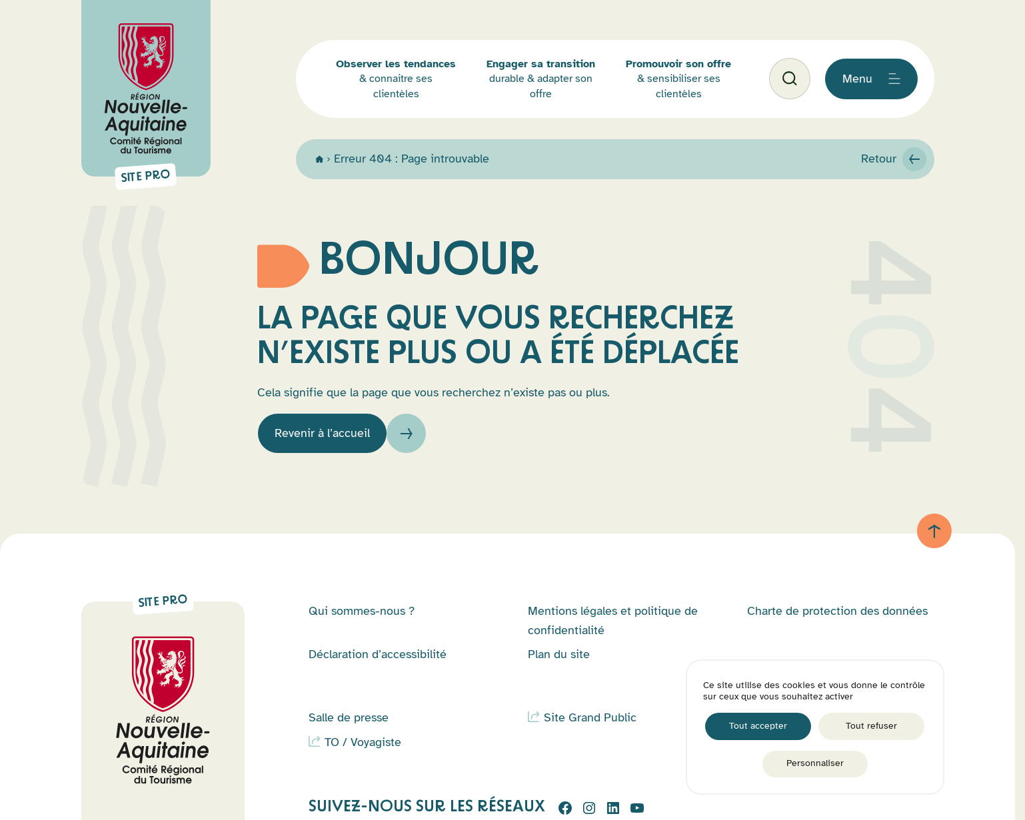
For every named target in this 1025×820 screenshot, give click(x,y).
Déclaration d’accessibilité (378, 654)
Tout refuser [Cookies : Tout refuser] (871, 725)
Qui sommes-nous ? (362, 611)
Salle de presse (349, 717)
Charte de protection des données (837, 611)
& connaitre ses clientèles (396, 79)
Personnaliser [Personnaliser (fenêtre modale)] (815, 763)
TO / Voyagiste (363, 742)
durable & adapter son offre (541, 79)
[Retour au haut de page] (934, 531)
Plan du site (559, 654)
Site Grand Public (590, 717)
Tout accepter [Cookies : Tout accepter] (758, 725)
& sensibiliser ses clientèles (678, 79)
